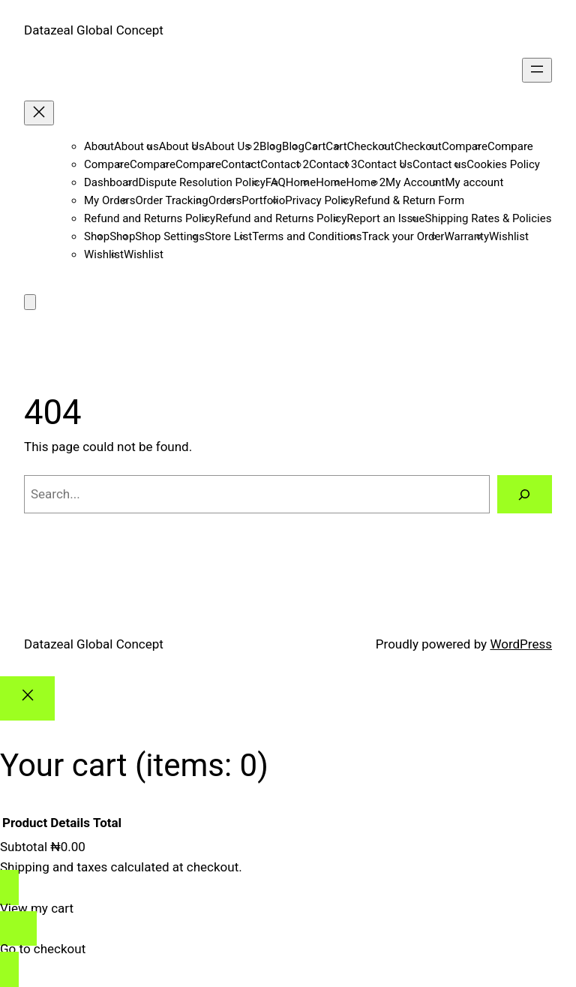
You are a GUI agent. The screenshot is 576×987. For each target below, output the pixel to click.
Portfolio (263, 200)
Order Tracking (171, 200)
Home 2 (366, 182)
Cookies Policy (503, 164)
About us (136, 146)
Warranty (466, 236)
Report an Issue (385, 218)
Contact (240, 164)
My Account (415, 182)
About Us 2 (232, 146)
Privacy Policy (319, 200)
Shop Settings (170, 236)
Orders (225, 200)
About (99, 146)
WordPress (521, 643)
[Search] (524, 494)
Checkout (370, 146)
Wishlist (509, 236)
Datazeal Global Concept (94, 30)
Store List (228, 236)
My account (475, 182)
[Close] (27, 698)
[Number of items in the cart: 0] (30, 302)
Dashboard (111, 182)
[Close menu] (39, 113)
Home (301, 182)
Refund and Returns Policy (149, 218)
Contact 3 (333, 164)
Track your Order (403, 236)
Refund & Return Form (410, 200)
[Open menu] (537, 70)
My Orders (109, 200)
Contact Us (384, 164)
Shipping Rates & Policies (487, 218)
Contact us (439, 164)
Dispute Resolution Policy (202, 182)
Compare (465, 146)
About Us (182, 146)
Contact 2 (284, 164)
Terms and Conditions (307, 236)
